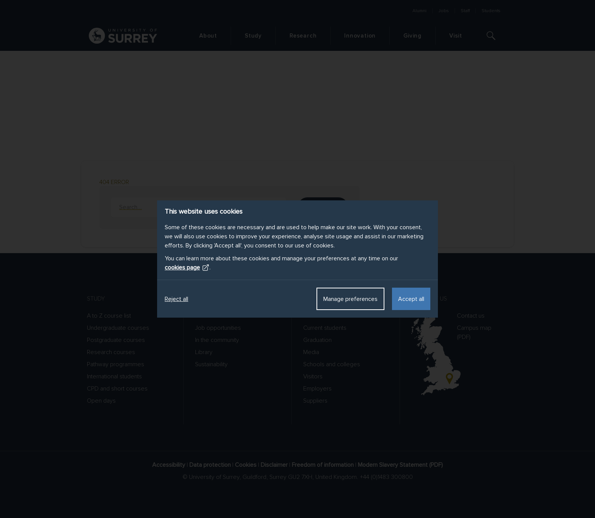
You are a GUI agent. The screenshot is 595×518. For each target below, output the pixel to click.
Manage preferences (350, 299)
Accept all (411, 299)
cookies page (187, 267)
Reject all (176, 299)
